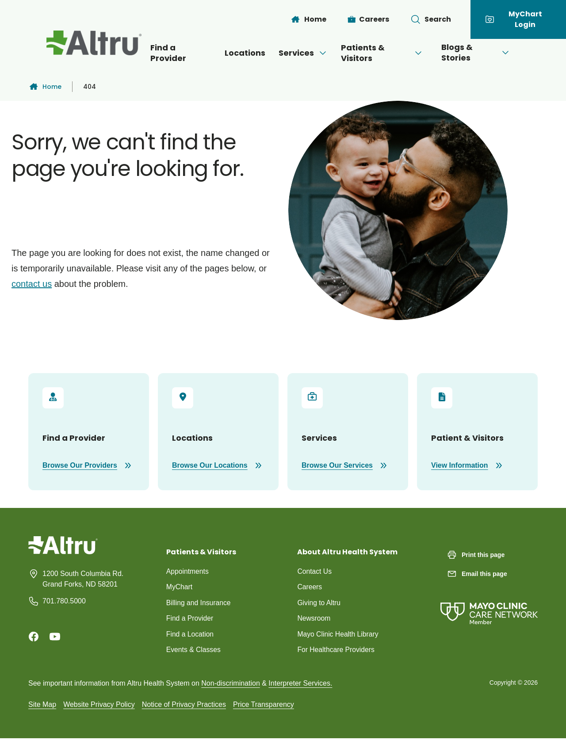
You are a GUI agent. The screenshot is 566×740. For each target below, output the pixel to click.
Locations (235, 52)
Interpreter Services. (300, 684)
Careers (309, 587)
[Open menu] (318, 53)
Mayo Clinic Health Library (338, 635)
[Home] (308, 19)
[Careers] (368, 19)
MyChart (179, 587)
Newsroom (314, 619)
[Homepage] (63, 551)
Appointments (188, 571)
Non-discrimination (230, 684)
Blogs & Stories (488, 52)
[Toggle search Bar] (431, 19)
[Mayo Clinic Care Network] (489, 604)
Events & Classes (194, 651)
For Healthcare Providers (336, 651)
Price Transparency (263, 705)
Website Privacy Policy (99, 705)
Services (298, 52)
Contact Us (314, 571)
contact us (31, 284)
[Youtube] (55, 636)
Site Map (42, 705)
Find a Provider (166, 52)
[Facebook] (33, 636)
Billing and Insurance (199, 603)
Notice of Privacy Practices (184, 705)
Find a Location (190, 635)
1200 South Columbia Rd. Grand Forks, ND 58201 (82, 579)
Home (44, 86)
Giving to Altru (319, 603)
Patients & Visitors (386, 52)
